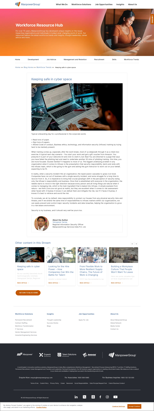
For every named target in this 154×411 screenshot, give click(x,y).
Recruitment (99, 59)
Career (63, 383)
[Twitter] (82, 397)
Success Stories (52, 323)
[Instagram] (108, 397)
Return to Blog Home (28, 293)
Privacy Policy (54, 383)
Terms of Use (34, 383)
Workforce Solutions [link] (24, 314)
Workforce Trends (131, 59)
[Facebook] (101, 397)
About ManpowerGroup (118, 320)
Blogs (49, 326)
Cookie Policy (44, 383)
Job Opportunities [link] (86, 314)
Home (17, 59)
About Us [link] (114, 314)
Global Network (115, 323)
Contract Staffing (21, 323)
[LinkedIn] (73, 397)
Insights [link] (50, 314)
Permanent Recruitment (23, 320)
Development (33, 59)
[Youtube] (117, 397)
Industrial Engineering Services (26, 335)
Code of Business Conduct (117, 383)
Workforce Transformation (24, 326)
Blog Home (28, 67)
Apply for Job (84, 320)
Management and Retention (75, 59)
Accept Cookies (134, 406)
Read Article (22, 283)
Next (135, 244)
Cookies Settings (118, 406)
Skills (114, 59)
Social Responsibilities (81, 383)
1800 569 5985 (83, 377)
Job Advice (51, 59)
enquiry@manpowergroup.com (41, 377)
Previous (132, 244)
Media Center (115, 326)
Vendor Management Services (25, 332)
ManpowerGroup (27, 5)
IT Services (19, 329)
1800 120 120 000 (127, 377)
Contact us (114, 329)
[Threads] (92, 397)
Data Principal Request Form (98, 383)
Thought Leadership (54, 320)
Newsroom (69, 383)
